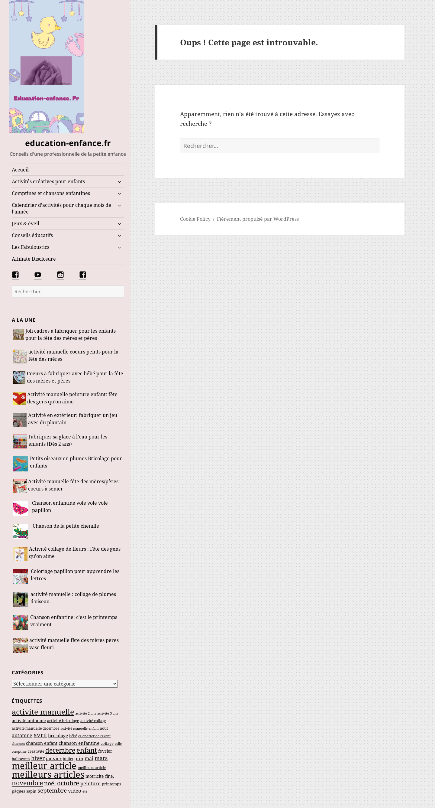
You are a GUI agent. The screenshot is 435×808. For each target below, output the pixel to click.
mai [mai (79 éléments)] (89, 758)
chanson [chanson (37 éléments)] (18, 743)
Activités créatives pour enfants (48, 181)
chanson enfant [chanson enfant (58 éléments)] (41, 743)
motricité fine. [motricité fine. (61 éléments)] (99, 776)
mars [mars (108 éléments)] (101, 758)
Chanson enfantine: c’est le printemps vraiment (73, 621)
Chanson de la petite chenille (66, 526)
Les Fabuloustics (30, 247)
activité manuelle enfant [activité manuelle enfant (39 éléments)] (79, 728)
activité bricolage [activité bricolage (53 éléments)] (63, 720)
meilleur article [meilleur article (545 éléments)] (44, 765)
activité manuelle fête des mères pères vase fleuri (74, 644)
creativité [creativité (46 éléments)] (36, 751)
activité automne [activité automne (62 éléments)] (29, 720)
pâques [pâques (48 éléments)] (18, 791)
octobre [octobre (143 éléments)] (68, 783)
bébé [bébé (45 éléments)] (73, 735)
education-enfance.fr (68, 142)
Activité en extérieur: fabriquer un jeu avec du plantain (72, 419)
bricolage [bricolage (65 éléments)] (58, 735)
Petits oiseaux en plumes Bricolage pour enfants (76, 462)
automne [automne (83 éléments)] (22, 735)
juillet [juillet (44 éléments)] (68, 758)
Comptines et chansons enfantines (51, 193)
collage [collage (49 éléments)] (107, 743)
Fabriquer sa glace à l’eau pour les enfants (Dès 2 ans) (67, 440)
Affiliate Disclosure (34, 259)
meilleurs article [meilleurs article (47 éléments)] (92, 767)
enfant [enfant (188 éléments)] (86, 750)
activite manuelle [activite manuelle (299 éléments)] (43, 711)
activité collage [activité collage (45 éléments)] (93, 720)
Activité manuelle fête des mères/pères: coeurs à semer (74, 485)
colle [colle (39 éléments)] (118, 743)
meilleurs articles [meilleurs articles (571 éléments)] (48, 774)
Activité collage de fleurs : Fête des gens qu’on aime (75, 552)
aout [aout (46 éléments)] (104, 728)
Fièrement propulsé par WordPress (258, 219)
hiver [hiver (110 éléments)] (38, 758)
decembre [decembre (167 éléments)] (60, 750)
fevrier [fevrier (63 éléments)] (105, 751)
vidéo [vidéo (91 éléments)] (74, 790)
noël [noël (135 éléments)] (50, 783)
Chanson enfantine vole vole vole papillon (70, 506)
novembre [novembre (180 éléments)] (27, 782)
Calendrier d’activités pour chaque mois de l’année (61, 208)
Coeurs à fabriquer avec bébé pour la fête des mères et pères (75, 377)
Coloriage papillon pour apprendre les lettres (75, 575)
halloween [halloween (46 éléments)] (21, 758)
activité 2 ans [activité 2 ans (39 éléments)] (85, 713)
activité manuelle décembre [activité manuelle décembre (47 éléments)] (35, 728)
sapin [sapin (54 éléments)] (31, 791)
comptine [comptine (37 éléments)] (19, 751)
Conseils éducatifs (32, 235)
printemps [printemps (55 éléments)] (111, 784)
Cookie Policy (195, 219)
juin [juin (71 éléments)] (78, 758)
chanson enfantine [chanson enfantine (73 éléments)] (79, 743)
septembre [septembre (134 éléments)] (52, 790)
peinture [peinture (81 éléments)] (90, 783)
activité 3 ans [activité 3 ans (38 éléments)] (107, 713)
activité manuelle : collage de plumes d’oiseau (73, 598)
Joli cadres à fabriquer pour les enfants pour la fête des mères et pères (70, 334)
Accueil (20, 169)
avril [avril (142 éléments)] (40, 735)
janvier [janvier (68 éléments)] (54, 758)
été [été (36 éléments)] (84, 791)
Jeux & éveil (25, 223)
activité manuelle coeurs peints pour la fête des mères (73, 355)
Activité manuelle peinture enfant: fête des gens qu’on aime (72, 398)
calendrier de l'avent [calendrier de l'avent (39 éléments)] (94, 736)
